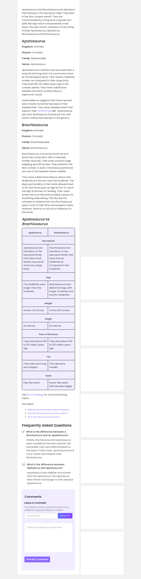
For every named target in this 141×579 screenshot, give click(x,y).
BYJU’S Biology (35, 394)
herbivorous (44, 111)
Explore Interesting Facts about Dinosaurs (49, 409)
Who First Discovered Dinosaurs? (44, 416)
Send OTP (65, 515)
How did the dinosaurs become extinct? (48, 413)
